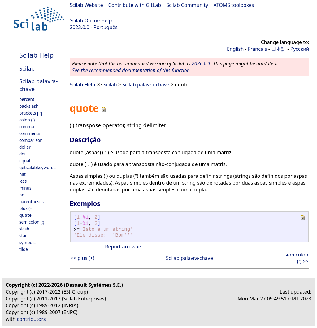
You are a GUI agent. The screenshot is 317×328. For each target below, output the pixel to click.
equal (24, 161)
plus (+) (26, 208)
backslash (28, 106)
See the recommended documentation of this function (131, 70)
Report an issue (123, 246)
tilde (23, 249)
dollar (25, 147)
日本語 (278, 49)
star (23, 235)
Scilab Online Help (91, 20)
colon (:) (27, 120)
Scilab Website (86, 5)
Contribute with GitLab (134, 5)
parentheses (31, 201)
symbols (27, 242)
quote (25, 215)
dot (22, 154)
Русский (299, 49)
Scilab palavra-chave (145, 84)
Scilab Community (187, 5)
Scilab (27, 68)
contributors (31, 319)
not (22, 195)
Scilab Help (36, 54)
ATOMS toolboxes (234, 5)
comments (29, 133)
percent (26, 99)
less (23, 181)
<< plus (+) (82, 258)
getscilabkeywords (37, 167)
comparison (31, 140)
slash (24, 229)
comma (26, 126)
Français (257, 49)
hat (22, 174)
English (235, 49)
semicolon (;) (31, 222)
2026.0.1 (201, 63)
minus (25, 188)
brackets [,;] (30, 113)
